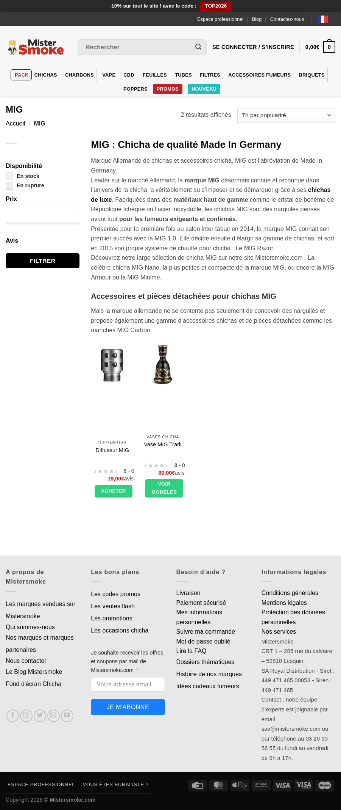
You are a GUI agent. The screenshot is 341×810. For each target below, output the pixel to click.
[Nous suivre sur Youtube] (67, 716)
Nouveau (204, 89)
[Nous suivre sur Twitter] (40, 716)
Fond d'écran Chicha (33, 684)
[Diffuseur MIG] (112, 364)
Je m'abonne (128, 707)
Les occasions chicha (119, 630)
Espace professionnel (220, 19)
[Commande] (286, 115)
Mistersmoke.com (73, 800)
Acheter (113, 491)
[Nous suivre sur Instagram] (26, 716)
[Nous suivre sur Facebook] (12, 716)
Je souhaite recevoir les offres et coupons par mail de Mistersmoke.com (127, 661)
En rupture (25, 185)
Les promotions (111, 618)
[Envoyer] (198, 47)
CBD (128, 75)
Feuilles (155, 75)
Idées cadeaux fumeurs (207, 686)
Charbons (79, 75)
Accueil (15, 123)
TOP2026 (216, 6)
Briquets (311, 75)
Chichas (45, 75)
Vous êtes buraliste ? (116, 784)
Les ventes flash (113, 606)
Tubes (183, 75)
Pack (21, 75)
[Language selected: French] (326, 19)
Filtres (210, 75)
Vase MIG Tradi (163, 444)
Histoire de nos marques (209, 674)
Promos (168, 89)
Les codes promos (115, 594)
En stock (22, 176)
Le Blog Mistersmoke (34, 672)
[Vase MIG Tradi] (162, 364)
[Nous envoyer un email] (53, 716)
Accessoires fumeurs (259, 75)
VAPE (108, 75)
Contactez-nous (287, 19)
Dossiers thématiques (205, 662)
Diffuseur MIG (112, 450)
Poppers (135, 89)
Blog (257, 19)
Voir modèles (164, 488)
